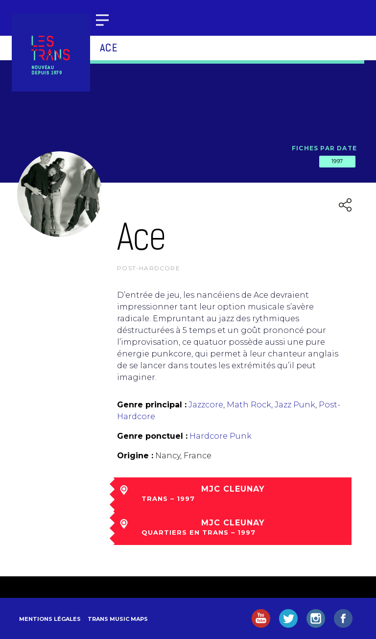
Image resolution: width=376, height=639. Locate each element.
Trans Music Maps (118, 618)
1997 (337, 161)
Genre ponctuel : (152, 436)
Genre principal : (152, 404)
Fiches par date (324, 148)
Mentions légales (50, 618)
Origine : (135, 455)
